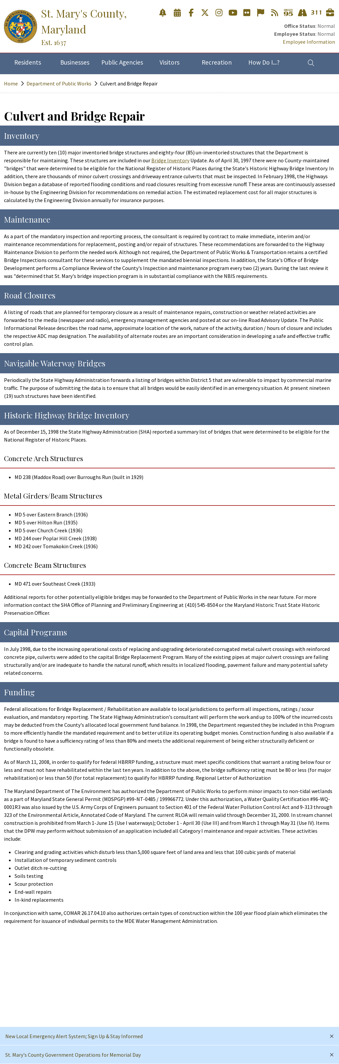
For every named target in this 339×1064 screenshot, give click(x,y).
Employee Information (309, 41)
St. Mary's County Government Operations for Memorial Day (73, 1054)
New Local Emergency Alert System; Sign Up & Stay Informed (74, 1036)
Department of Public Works (58, 83)
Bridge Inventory (170, 160)
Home (11, 83)
